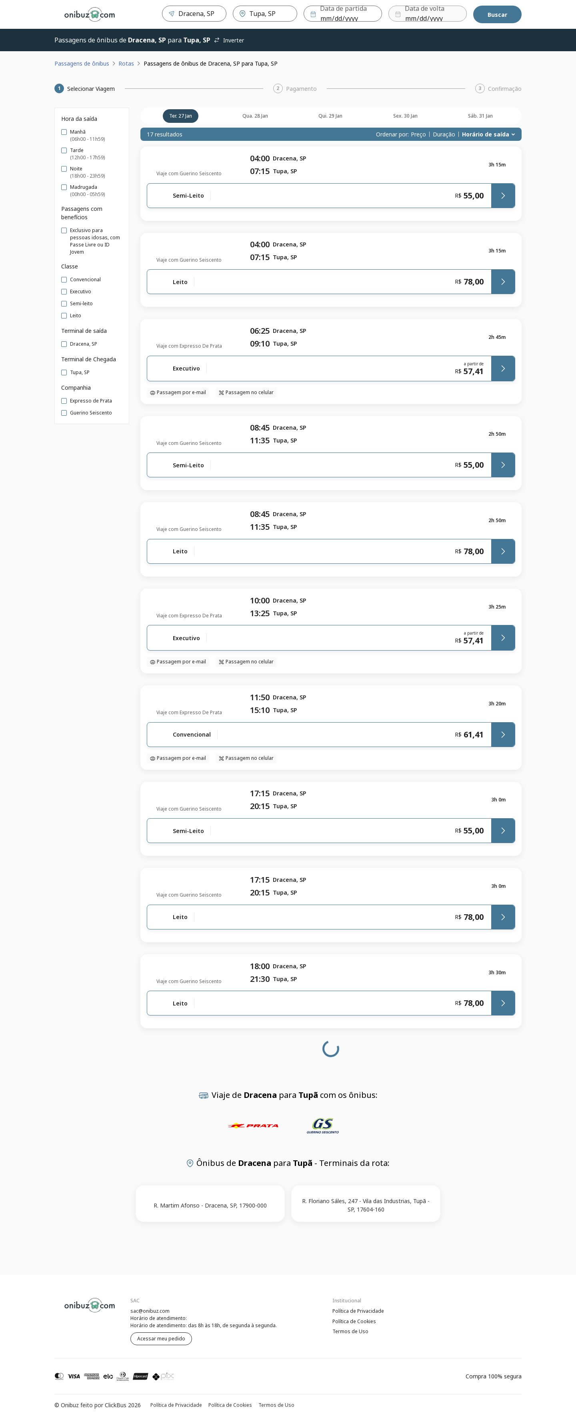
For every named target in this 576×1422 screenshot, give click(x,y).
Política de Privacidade (358, 1311)
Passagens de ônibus (81, 63)
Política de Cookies (354, 1321)
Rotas (126, 63)
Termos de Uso (350, 1331)
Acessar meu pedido (161, 1338)
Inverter (229, 40)
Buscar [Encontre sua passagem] (497, 14)
